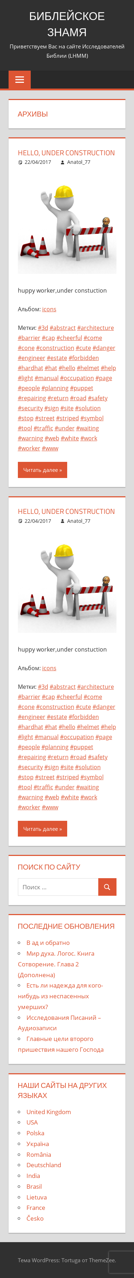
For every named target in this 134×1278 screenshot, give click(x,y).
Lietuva (36, 1197)
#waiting (87, 428)
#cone (26, 348)
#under (65, 428)
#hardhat (30, 368)
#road (78, 398)
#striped (67, 418)
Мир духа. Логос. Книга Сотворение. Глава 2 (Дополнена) (56, 964)
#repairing (32, 398)
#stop (26, 418)
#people (29, 388)
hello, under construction (66, 152)
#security (30, 408)
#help (108, 368)
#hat (51, 368)
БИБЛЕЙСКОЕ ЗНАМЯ (67, 24)
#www (50, 448)
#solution (88, 408)
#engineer (31, 358)
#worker (29, 448)
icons (49, 309)
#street (45, 418)
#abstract (63, 328)
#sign (51, 408)
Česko (35, 1218)
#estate (57, 358)
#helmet (88, 368)
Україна (37, 1143)
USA (32, 1122)
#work (88, 438)
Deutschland (43, 1165)
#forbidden (84, 358)
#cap (48, 338)
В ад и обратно (48, 942)
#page (103, 378)
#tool (25, 428)
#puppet (81, 388)
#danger (104, 348)
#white (70, 438)
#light (25, 378)
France (35, 1207)
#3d (43, 328)
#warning (30, 438)
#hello (67, 368)
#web (52, 438)
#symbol (92, 418)
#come (93, 338)
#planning (55, 388)
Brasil (34, 1186)
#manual (47, 378)
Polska (35, 1132)
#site (67, 408)
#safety (98, 398)
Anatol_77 (78, 161)
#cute (83, 348)
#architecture (95, 328)
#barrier (29, 338)
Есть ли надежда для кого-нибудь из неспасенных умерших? (60, 996)
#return (58, 398)
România (38, 1154)
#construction (55, 348)
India (33, 1175)
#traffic (43, 428)
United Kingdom (48, 1111)
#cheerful (69, 338)
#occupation (77, 378)
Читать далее (40, 469)
